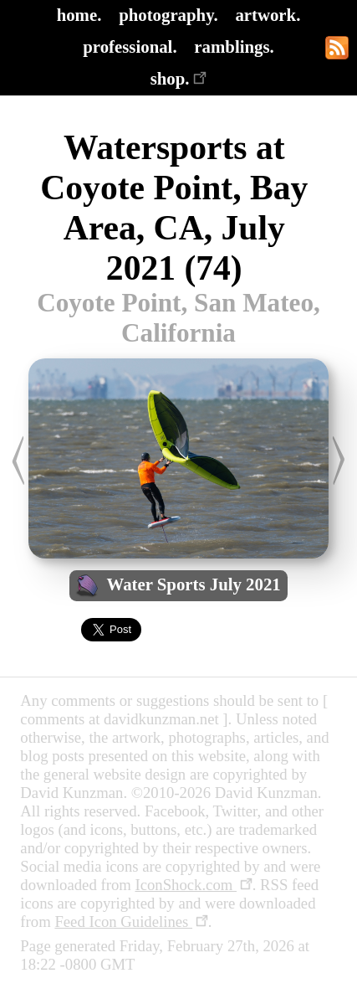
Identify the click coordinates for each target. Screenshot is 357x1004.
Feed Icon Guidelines (130, 921)
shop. (178, 78)
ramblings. (233, 46)
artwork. (267, 14)
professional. (129, 46)
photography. (168, 14)
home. (79, 14)
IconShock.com (193, 884)
